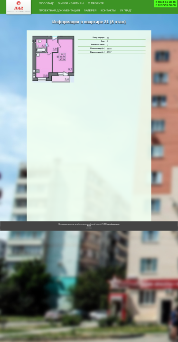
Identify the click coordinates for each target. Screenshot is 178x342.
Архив (89, 237)
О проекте (120, 4)
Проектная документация (69, 12)
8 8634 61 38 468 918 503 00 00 (166, 3)
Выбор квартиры (85, 4)
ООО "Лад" (50, 4)
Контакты (50, 21)
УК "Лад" (74, 21)
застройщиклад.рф (113, 236)
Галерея (113, 12)
